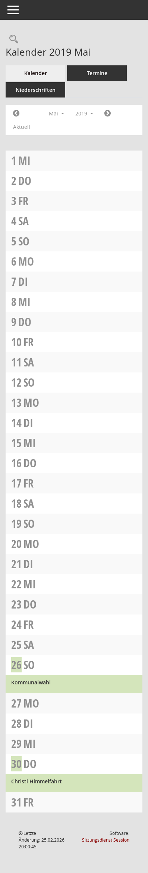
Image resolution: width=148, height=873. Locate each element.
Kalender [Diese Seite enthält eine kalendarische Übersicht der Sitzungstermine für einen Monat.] (35, 73)
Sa (23, 221)
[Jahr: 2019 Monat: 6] (107, 113)
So (23, 241)
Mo (26, 261)
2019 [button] (84, 113)
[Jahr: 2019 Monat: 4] (16, 113)
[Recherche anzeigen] (12, 39)
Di (23, 281)
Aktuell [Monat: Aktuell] (21, 126)
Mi (24, 160)
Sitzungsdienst (105, 840)
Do (24, 180)
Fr (23, 200)
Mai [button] (56, 113)
